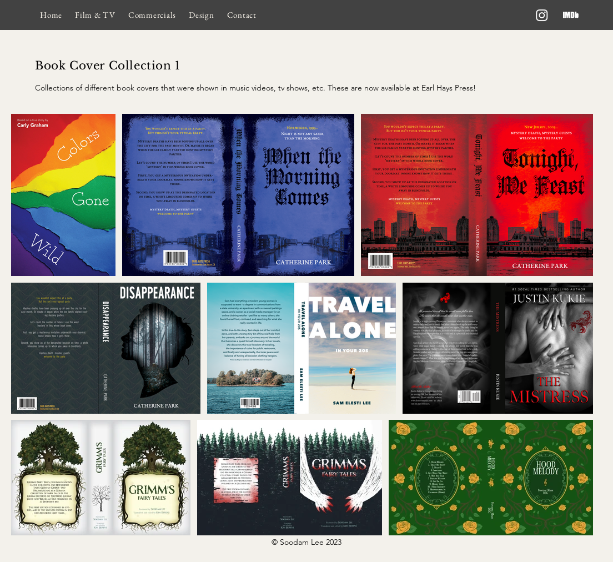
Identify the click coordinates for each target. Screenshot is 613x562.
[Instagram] (542, 15)
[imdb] (571, 15)
